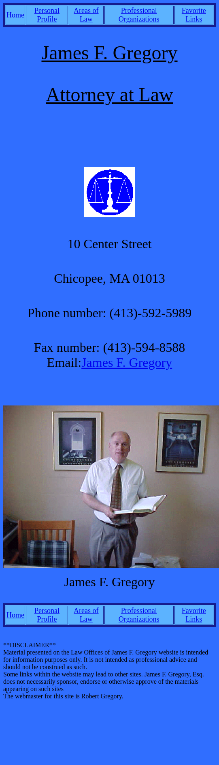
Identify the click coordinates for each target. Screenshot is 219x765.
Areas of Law (86, 15)
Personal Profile (47, 15)
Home (15, 15)
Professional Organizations (139, 15)
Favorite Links (194, 15)
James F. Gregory (126, 362)
